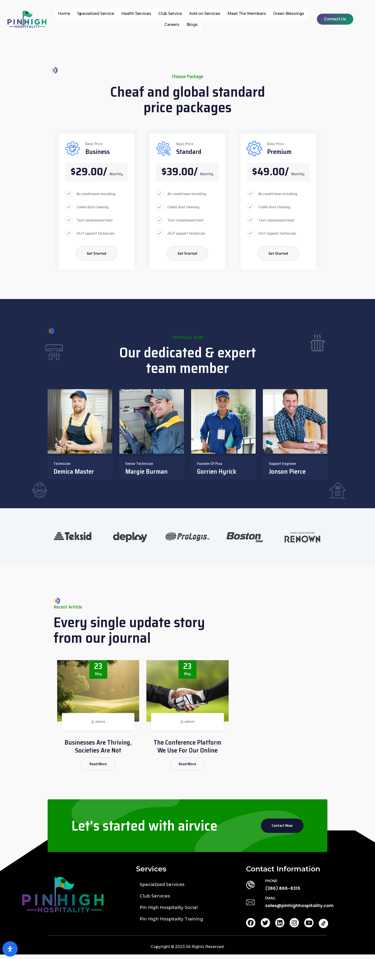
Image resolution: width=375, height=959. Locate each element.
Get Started (96, 255)
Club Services (155, 900)
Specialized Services (162, 888)
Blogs (192, 24)
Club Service (170, 13)
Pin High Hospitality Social (169, 911)
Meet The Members (246, 13)
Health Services (136, 13)
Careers (171, 24)
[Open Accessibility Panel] (10, 949)
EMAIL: (270, 901)
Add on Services (204, 13)
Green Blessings (288, 13)
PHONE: (271, 884)
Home (64, 13)
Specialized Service (95, 13)
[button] (335, 19)
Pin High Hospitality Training (171, 922)
